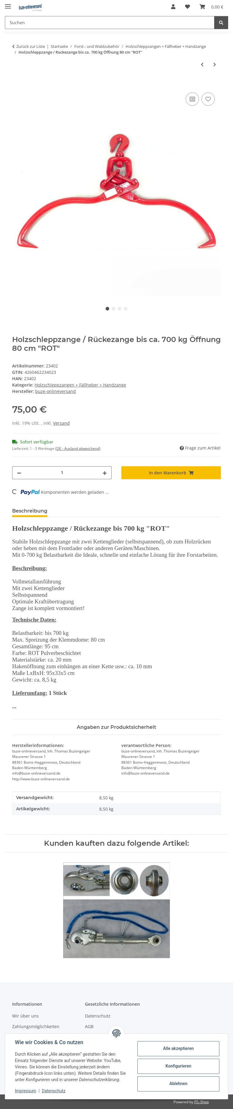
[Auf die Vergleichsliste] (192, 99)
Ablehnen (178, 1083)
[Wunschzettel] (187, 7)
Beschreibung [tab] (29, 511)
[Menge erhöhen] (104, 473)
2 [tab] (113, 308)
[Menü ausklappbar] (8, 4)
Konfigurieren (178, 1066)
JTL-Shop (201, 1101)
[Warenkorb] (211, 7)
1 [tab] (107, 308)
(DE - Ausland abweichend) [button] (77, 448)
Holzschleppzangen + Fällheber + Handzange (80, 385)
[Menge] (61, 473)
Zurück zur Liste (30, 46)
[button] (173, 7)
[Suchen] (109, 22)
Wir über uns (25, 1016)
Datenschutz (54, 1090)
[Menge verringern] (19, 473)
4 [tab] (125, 308)
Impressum (25, 1090)
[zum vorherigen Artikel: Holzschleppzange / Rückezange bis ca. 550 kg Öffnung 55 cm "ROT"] (202, 64)
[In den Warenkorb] (17, 84)
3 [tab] (119, 308)
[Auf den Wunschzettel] (208, 99)
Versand (61, 423)
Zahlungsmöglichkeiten (35, 1026)
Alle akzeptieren (178, 1048)
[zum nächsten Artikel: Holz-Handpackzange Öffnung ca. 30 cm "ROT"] (214, 64)
